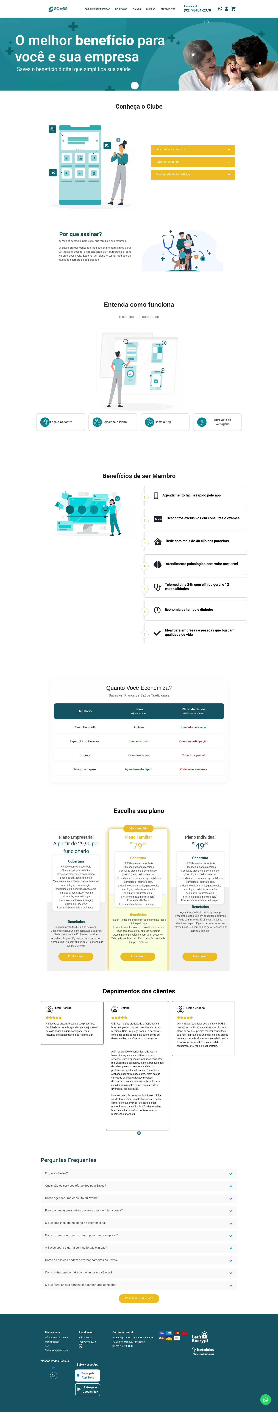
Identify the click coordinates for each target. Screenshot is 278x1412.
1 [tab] (139, 1133)
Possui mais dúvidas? (139, 1298)
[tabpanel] (72, 1023)
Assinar (137, 956)
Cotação (76, 956)
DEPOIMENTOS (168, 9)
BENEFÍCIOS (121, 9)
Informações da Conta (56, 1337)
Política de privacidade (56, 1350)
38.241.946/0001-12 (122, 1346)
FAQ (47, 1346)
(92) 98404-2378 (87, 1341)
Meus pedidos (52, 1341)
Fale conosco (85, 1337)
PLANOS (137, 9)
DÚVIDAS (150, 9)
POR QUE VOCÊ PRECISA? (97, 9)
